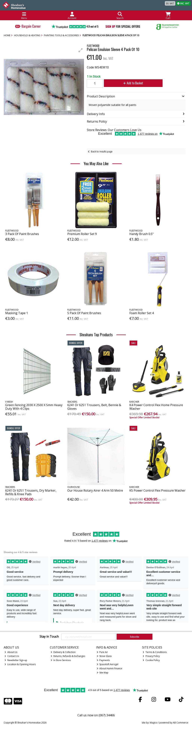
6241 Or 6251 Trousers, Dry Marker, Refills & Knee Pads (30, 492)
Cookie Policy (151, 660)
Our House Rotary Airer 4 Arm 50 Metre (95, 490)
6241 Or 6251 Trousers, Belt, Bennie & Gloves (94, 407)
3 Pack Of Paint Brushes (22, 234)
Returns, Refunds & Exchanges (68, 656)
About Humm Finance (109, 668)
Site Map (103, 672)
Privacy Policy (151, 656)
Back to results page (101, 151)
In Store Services (61, 660)
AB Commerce (180, 722)
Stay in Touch (49, 637)
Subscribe (134, 636)
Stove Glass (104, 656)
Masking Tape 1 (16, 313)
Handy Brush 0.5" (141, 234)
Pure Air (102, 652)
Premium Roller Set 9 (82, 234)
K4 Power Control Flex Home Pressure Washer (156, 407)
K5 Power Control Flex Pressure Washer (157, 490)
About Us (10, 652)
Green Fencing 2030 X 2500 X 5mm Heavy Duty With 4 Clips (33, 407)
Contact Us (11, 656)
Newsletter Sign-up (15, 660)
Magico (154, 722)
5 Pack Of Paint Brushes (84, 313)
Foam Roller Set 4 (141, 313)
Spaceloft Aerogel (107, 664)
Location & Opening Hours (20, 664)
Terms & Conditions (155, 652)
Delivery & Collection (63, 652)
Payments (103, 660)
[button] (81, 50)
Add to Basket (133, 83)
